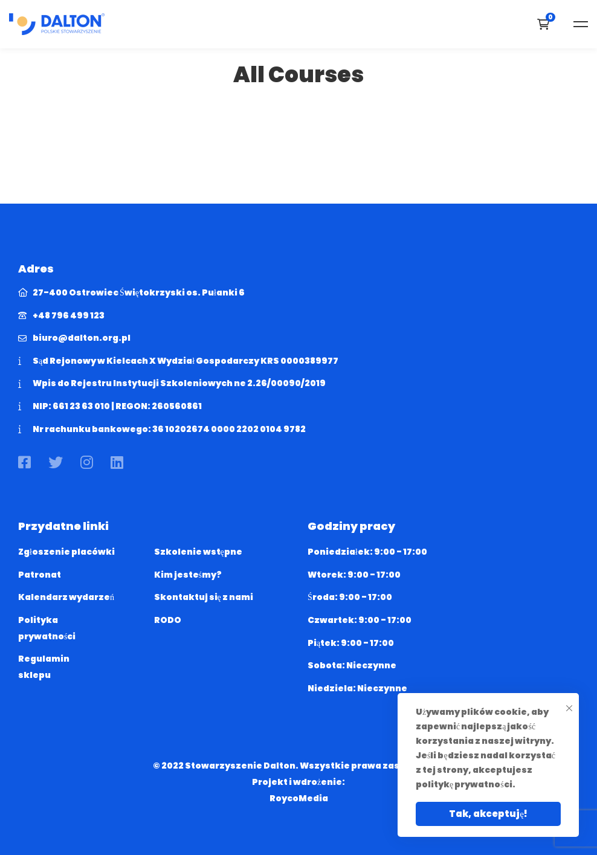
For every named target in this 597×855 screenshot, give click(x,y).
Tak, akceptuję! (488, 813)
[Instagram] (87, 462)
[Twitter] (55, 462)
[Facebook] (24, 462)
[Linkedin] (117, 462)
